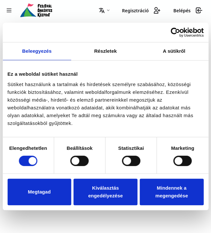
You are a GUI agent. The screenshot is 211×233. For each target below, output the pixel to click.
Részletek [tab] (105, 51)
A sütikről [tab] (174, 51)
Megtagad (39, 191)
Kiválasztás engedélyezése (105, 191)
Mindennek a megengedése (171, 191)
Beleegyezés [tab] (37, 51)
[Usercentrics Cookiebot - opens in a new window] (175, 32)
